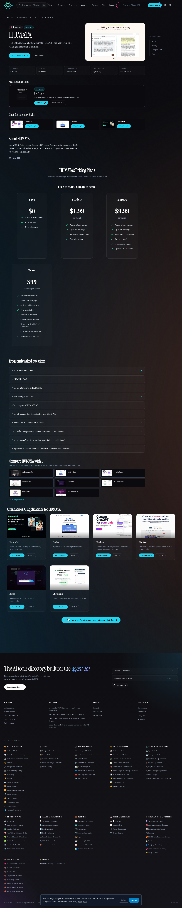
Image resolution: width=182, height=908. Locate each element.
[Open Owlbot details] (62, 124)
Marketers (84, 5)
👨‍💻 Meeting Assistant (11, 829)
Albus (12, 594)
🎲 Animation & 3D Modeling (14, 755)
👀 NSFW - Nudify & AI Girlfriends (52, 864)
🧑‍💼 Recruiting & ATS (82, 841)
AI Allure (141, 719)
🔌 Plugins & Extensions (154, 767)
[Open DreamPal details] (109, 124)
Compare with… (158, 50)
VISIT (31, 555)
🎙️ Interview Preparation (83, 833)
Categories (21, 17)
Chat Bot (36, 17)
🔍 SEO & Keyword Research (50, 841)
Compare (112, 5)
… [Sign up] (176, 5)
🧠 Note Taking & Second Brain (15, 833)
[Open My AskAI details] (155, 526)
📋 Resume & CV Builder (84, 845)
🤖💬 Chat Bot (115, 821)
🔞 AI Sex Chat (9, 872)
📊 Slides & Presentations (84, 849)
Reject (123, 900)
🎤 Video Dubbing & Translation (51, 763)
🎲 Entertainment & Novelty (156, 829)
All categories (9, 708)
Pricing (154, 46)
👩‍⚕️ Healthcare (151, 841)
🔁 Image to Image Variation (14, 790)
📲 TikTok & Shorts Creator (49, 759)
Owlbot (74, 122)
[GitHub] (165, 5)
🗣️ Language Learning (154, 845)
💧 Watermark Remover (12, 810)
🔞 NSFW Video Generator (13, 891)
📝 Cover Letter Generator (119, 763)
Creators (95, 5)
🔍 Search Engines (116, 833)
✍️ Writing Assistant (117, 786)
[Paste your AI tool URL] (134, 5)
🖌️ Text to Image (10, 806)
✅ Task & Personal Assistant (14, 841)
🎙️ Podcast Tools (81, 759)
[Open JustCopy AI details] (21, 94)
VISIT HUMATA (19, 55)
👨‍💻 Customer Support (82, 825)
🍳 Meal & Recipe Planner (13, 825)
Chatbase (28, 122)
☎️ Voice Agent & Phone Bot (85, 774)
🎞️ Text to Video (45, 755)
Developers (73, 5)
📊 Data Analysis (116, 825)
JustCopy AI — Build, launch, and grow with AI (66, 714)
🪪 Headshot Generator (12, 782)
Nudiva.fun (142, 712)
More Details (58, 102)
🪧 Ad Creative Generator (49, 821)
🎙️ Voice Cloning (81, 778)
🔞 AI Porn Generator (11, 868)
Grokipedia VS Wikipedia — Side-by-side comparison (64, 709)
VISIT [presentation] (41, 103)
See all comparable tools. (17, 500)
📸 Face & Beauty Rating (13, 771)
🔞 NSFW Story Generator (13, 887)
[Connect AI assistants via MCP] (145, 671)
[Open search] (32, 5)
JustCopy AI (39, 93)
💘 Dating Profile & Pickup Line (157, 825)
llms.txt (96, 708)
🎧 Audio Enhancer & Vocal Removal (88, 755)
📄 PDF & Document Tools (119, 774)
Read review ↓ (40, 56)
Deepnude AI (142, 708)
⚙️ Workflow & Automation (14, 849)
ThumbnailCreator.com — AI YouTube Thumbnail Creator (67, 719)
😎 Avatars (8, 763)
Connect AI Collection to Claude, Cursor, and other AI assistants (69, 726)
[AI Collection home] (8, 5)
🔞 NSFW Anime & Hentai (13, 883)
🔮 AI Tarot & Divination (154, 821)
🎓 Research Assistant (118, 829)
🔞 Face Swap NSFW (11, 879)
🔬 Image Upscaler (11, 794)
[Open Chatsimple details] (69, 577)
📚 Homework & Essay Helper (121, 767)
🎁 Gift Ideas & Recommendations (158, 837)
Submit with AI (154, 5)
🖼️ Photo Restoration (11, 802)
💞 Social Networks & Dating (156, 849)
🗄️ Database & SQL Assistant (156, 759)
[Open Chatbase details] (17, 124)
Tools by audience (11, 716)
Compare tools (9, 712)
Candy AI (141, 716)
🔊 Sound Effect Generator (84, 763)
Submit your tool (15, 687)
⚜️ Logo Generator (11, 798)
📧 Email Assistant (46, 829)
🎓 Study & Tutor (152, 853)
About (154, 41)
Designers (61, 5)
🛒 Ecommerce (80, 829)
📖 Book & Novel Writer (119, 755)
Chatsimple (58, 594)
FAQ (153, 54)
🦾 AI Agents (9, 821)
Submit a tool (9, 723)
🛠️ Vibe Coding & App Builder (157, 771)
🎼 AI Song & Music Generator (86, 751)
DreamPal (121, 122)
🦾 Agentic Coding (152, 751)
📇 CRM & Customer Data (49, 825)
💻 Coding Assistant (153, 755)
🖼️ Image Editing (10, 786)
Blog (103, 5)
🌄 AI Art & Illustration (12, 751)
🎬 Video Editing (46, 767)
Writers (51, 5)
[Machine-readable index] (145, 678)
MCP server (97, 716)
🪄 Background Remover (13, 767)
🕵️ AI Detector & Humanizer (120, 751)
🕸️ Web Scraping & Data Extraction (158, 778)
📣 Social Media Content (48, 845)
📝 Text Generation (117, 782)
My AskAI (143, 542)
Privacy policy (82, 901)
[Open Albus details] (26, 577)
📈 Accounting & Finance (84, 821)
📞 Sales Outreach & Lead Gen (50, 837)
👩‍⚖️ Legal (78, 837)
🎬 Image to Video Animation (50, 751)
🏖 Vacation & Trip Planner (14, 845)
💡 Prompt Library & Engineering (122, 778)
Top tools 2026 (9, 719)
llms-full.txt (97, 712)
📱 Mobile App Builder (154, 763)
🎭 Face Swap (9, 774)
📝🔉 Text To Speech (82, 767)
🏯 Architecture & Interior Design (16, 759)
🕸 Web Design (151, 774)
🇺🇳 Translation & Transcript (84, 771)
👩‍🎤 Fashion (8, 778)
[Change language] (170, 5)
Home (10, 17)
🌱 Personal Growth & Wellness (15, 837)
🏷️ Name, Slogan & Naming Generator (123, 771)
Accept (134, 900)
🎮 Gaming (150, 833)
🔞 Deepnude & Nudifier (13, 876)
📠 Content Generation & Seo (120, 759)
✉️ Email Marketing (47, 833)
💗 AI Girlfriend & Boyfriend (14, 864)
